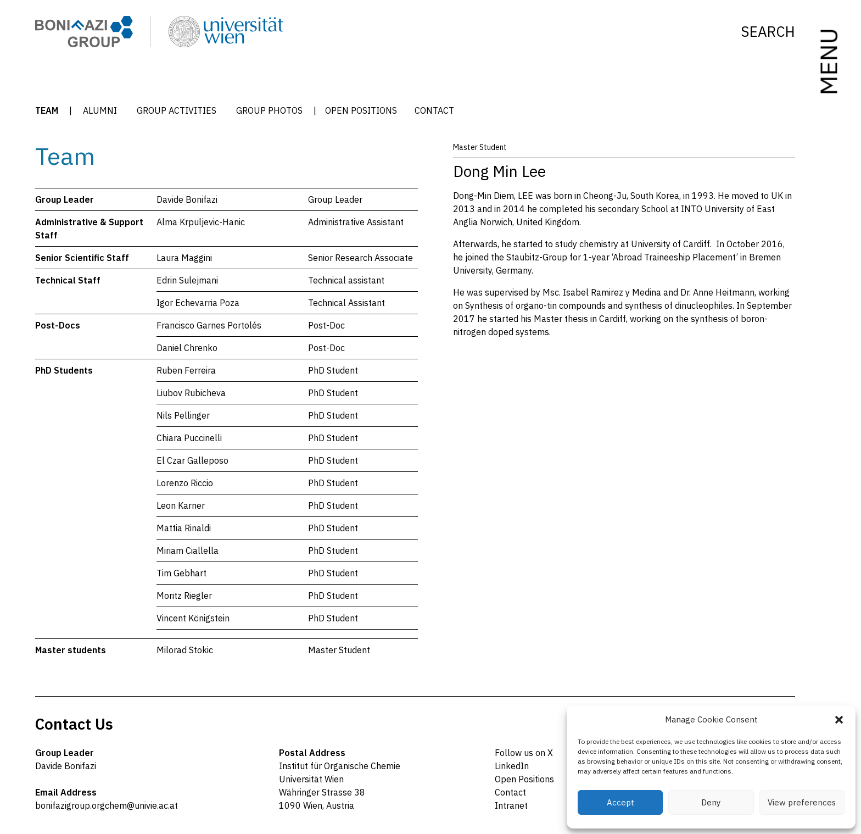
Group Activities (176, 110)
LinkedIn (512, 765)
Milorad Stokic (184, 649)
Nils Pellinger (183, 415)
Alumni (100, 110)
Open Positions (361, 110)
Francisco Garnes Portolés (208, 325)
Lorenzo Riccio (184, 482)
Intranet (511, 805)
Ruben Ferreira (186, 370)
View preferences (802, 802)
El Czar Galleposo (192, 460)
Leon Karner (180, 505)
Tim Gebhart (181, 573)
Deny (710, 802)
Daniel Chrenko (186, 347)
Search (768, 31)
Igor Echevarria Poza (197, 302)
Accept (620, 802)
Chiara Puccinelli (189, 437)
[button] (839, 719)
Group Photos (269, 110)
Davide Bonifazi (186, 199)
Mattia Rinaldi (183, 527)
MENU (828, 62)
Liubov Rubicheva (191, 392)
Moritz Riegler (184, 595)
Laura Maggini (184, 257)
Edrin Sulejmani (187, 280)
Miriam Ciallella (187, 550)
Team (46, 110)
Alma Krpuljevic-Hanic (200, 221)
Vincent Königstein (193, 618)
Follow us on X (524, 752)
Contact (434, 110)
